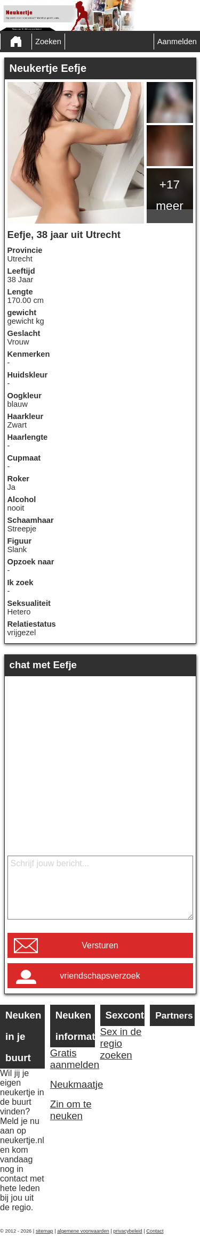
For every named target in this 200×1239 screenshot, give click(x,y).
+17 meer (169, 194)
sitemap (44, 1231)
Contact (154, 1231)
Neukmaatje (72, 1084)
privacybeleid (127, 1231)
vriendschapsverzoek (100, 975)
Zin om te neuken (71, 1109)
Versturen (100, 945)
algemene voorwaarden (83, 1231)
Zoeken (48, 41)
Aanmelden (177, 41)
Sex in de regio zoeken (121, 1043)
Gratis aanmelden (72, 1058)
